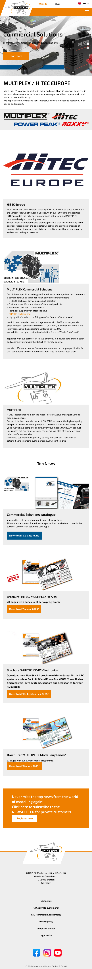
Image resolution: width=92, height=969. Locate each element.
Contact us (46, 900)
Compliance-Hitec (46, 928)
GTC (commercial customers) (46, 914)
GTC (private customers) (46, 907)
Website (43, 3)
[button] (88, 44)
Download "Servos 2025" (24, 609)
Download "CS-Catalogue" (24, 535)
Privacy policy (46, 921)
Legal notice (46, 935)
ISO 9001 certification (19, 313)
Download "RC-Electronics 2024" (29, 693)
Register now (25, 818)
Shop (57, 3)
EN (82, 3)
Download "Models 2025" (24, 766)
